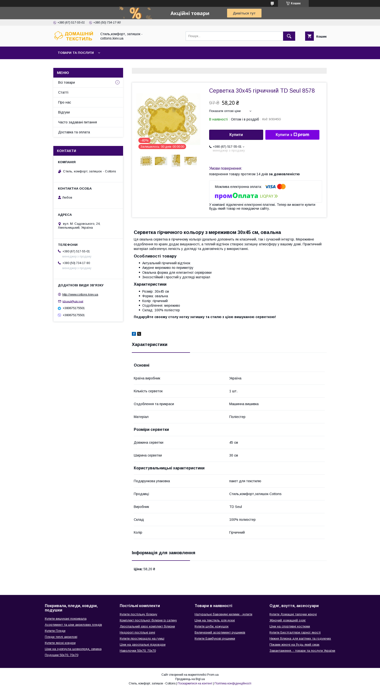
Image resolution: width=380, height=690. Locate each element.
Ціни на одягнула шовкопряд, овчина (73, 649)
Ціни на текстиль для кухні (215, 620)
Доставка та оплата (74, 132)
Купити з (292, 135)
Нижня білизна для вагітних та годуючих (300, 638)
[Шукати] (289, 36)
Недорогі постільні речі (137, 632)
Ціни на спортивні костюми (289, 626)
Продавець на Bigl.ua (190, 679)
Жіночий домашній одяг (287, 620)
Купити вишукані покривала (66, 618)
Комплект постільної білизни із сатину (148, 620)
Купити (236, 135)
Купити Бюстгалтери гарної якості (295, 632)
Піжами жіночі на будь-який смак (294, 644)
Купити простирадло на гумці (142, 638)
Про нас (64, 102)
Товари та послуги (76, 53)
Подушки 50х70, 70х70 (61, 655)
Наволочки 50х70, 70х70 (138, 650)
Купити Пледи (55, 631)
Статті (63, 92)
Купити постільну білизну (138, 614)
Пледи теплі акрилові (61, 637)
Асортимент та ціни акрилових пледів (73, 624)
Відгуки (64, 112)
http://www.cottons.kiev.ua (80, 294)
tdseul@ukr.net (73, 301)
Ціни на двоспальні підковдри (143, 644)
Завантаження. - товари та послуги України (302, 650)
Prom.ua (213, 674)
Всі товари (66, 82)
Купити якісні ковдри (60, 643)
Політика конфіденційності (232, 683)
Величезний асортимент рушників (220, 632)
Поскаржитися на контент (195, 683)
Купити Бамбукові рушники (215, 638)
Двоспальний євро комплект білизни (147, 626)
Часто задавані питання (77, 122)
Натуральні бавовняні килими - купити (223, 614)
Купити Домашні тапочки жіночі (293, 614)
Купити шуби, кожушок (212, 626)
